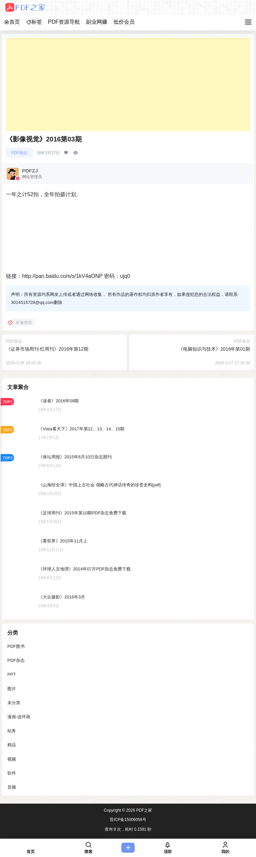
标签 (34, 22)
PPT (11, 674)
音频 (11, 786)
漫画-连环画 (18, 716)
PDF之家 (143, 810)
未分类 (13, 702)
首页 (12, 22)
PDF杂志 (19, 152)
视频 (11, 758)
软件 (11, 772)
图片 (11, 688)
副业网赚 (96, 22)
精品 (11, 744)
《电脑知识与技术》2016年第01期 (214, 349)
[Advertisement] (128, 84)
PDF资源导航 (64, 22)
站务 (11, 730)
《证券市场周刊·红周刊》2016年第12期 (47, 349)
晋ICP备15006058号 (128, 819)
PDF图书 (16, 646)
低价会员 (124, 22)
